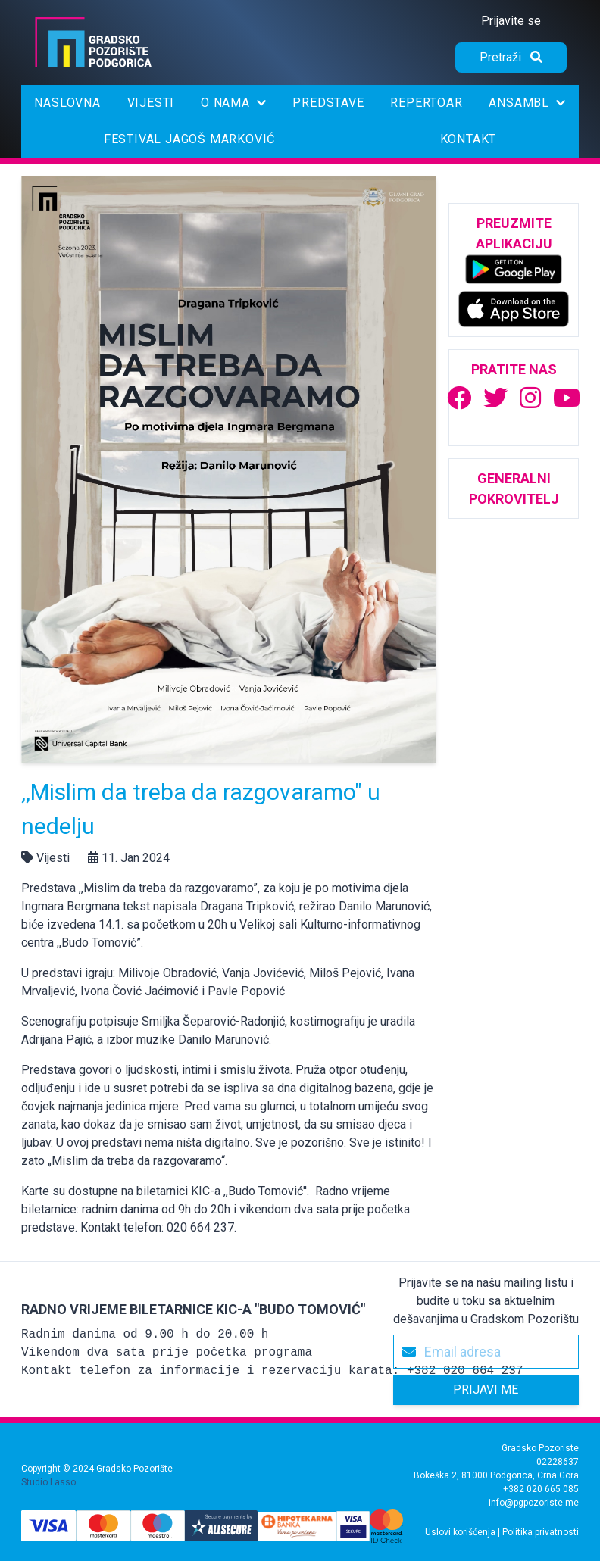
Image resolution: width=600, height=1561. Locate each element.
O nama (233, 102)
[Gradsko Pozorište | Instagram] (530, 399)
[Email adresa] (486, 1352)
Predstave (328, 102)
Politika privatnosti (540, 1532)
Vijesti (151, 102)
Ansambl (527, 102)
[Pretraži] (511, 57)
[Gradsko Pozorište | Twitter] (495, 399)
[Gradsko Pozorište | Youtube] (566, 399)
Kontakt (468, 139)
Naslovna (67, 102)
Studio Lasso (48, 1482)
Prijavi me (485, 1389)
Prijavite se (511, 21)
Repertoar (426, 102)
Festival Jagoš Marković (189, 139)
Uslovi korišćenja (460, 1532)
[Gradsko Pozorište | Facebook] (459, 399)
